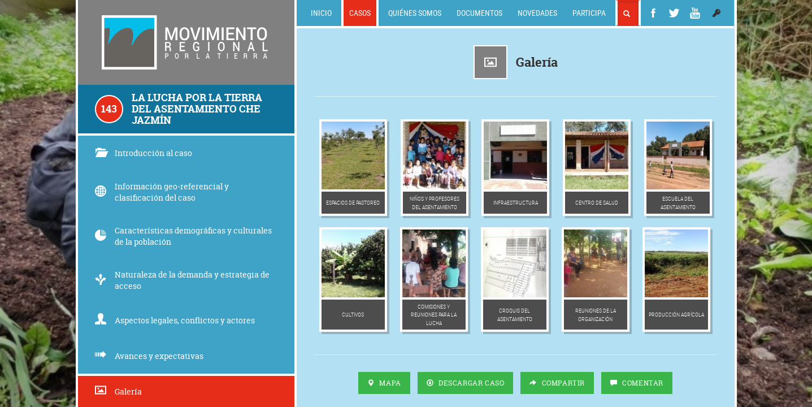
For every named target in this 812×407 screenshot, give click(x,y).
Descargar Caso (466, 383)
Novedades (537, 12)
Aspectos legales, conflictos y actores (175, 320)
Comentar (636, 383)
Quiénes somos (414, 12)
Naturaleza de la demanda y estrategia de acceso (182, 280)
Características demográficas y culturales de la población (183, 236)
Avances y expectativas (149, 356)
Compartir (557, 383)
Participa (589, 12)
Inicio (321, 12)
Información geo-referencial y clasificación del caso (162, 192)
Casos (360, 12)
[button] (716, 13)
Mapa (384, 383)
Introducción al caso (143, 152)
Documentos (479, 12)
